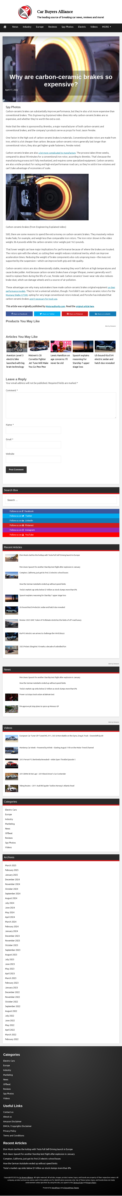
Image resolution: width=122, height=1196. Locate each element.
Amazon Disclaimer (12, 1122)
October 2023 (11, 945)
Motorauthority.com (56, 306)
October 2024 (11, 889)
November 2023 (12, 941)
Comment (12, 390)
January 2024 (11, 931)
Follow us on (22, 511)
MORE (105, 26)
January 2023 (11, 988)
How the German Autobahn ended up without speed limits (30, 1164)
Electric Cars (11, 810)
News (15, 26)
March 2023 (10, 978)
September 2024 (12, 894)
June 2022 (10, 1021)
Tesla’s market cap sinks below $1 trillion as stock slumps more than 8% (37, 1168)
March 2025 (10, 866)
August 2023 (11, 955)
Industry (27, 26)
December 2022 (12, 992)
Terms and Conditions (13, 1136)
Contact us (8, 1112)
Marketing (10, 824)
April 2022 (10, 1030)
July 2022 (9, 1016)
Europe (40, 26)
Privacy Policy (9, 1131)
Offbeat (8, 833)
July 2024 (9, 903)
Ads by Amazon (110, 326)
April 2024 (10, 917)
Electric (82, 26)
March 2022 (10, 1035)
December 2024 (12, 880)
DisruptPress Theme (71, 1188)
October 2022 (11, 1002)
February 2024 (12, 927)
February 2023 (12, 983)
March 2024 (10, 922)
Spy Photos (67, 26)
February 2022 (12, 1039)
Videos (94, 26)
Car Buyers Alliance (70, 10)
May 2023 (9, 969)
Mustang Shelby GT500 (22, 295)
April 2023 (10, 974)
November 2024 (12, 884)
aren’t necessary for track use (49, 299)
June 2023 (10, 964)
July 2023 (9, 960)
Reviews (52, 26)
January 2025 (11, 875)
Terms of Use (78, 1183)
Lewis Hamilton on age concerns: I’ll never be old (61, 358)
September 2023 (12, 950)
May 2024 (9, 913)
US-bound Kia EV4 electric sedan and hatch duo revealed (103, 358)
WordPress (56, 1188)
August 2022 (11, 1011)
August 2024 (11, 899)
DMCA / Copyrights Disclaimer (17, 1126)
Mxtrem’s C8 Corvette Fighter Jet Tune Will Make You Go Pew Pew (39, 358)
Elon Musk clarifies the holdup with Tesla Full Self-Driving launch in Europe (38, 1150)
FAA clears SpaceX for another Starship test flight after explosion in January (39, 1154)
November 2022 (12, 997)
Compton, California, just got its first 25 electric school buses (32, 1159)
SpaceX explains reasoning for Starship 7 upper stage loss (83, 358)
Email (9, 439)
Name (10, 425)
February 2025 (12, 870)
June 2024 (10, 908)
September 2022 (12, 1007)
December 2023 (12, 936)
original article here (88, 306)
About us (7, 1117)
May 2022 (9, 1025)
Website (10, 454)
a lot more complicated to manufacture (59, 152)
